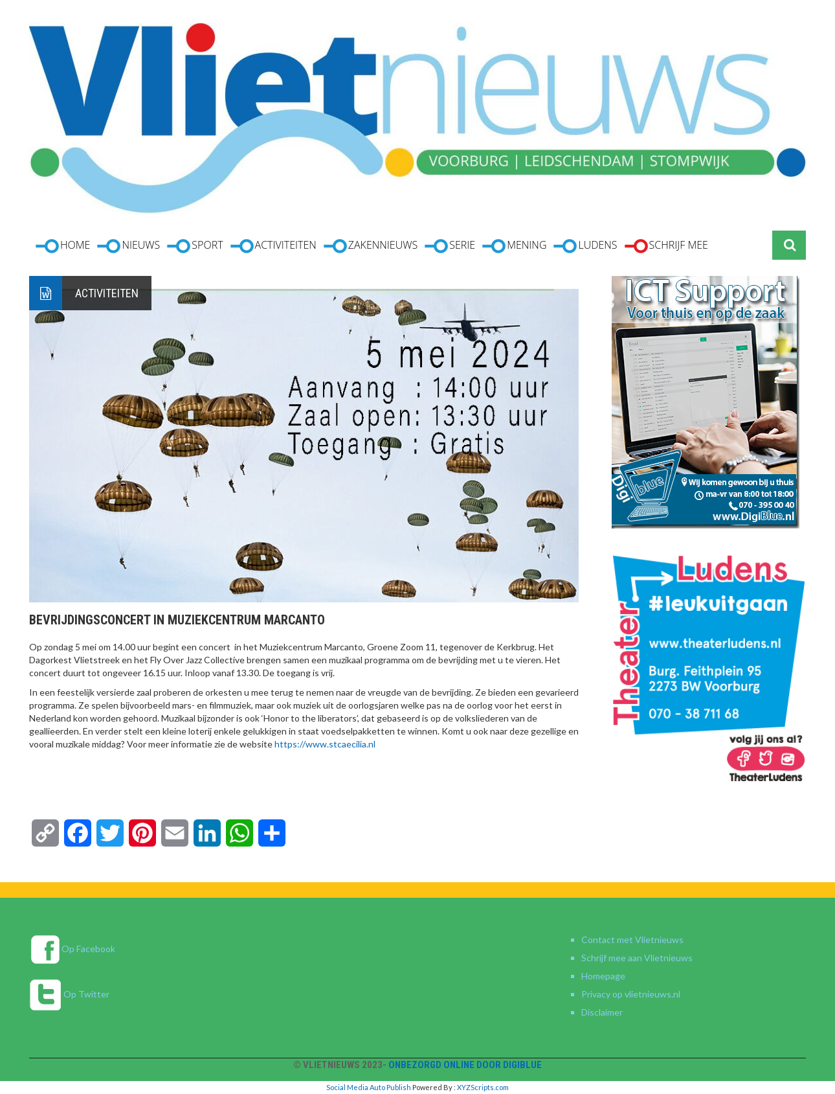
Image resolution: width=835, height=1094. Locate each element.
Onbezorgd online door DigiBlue (465, 1065)
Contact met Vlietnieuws (632, 939)
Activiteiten (107, 293)
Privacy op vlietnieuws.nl (630, 993)
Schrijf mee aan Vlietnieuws (637, 957)
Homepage (603, 975)
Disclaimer (602, 1012)
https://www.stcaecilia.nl (324, 743)
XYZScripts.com (483, 1087)
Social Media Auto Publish (368, 1087)
